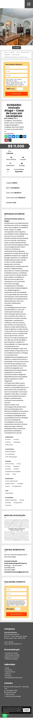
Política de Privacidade (12, 698)
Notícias (7, 675)
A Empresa (8, 671)
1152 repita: (10, 610)
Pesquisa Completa (11, 660)
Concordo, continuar (26, 710)
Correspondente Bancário (13, 679)
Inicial (6, 669)
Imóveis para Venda (11, 654)
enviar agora (16, 95)
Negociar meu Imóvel (11, 658)
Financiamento (9, 673)
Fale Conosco (9, 696)
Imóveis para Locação (11, 656)
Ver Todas (16, 47)
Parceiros (7, 677)
